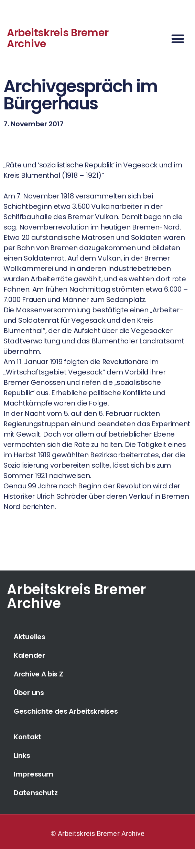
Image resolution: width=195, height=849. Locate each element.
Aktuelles (29, 637)
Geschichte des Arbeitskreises (66, 711)
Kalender (29, 655)
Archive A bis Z (38, 674)
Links (22, 755)
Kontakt (27, 737)
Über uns (29, 692)
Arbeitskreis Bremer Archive (57, 38)
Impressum (33, 774)
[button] (177, 38)
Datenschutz (36, 793)
